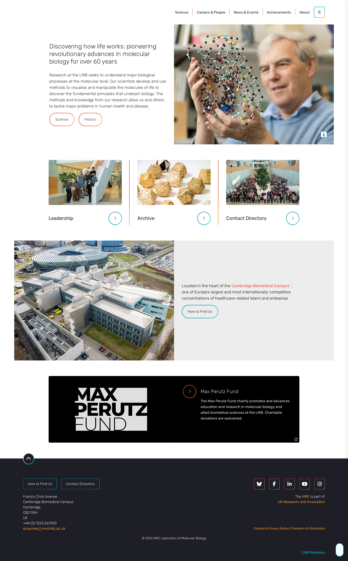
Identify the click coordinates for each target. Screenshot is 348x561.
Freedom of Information (308, 528)
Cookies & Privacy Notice (271, 528)
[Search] (319, 12)
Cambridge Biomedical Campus (260, 285)
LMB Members (313, 552)
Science (61, 119)
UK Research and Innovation (301, 502)
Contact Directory (80, 484)
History (90, 119)
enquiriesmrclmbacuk (44, 528)
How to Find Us (200, 311)
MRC (306, 496)
